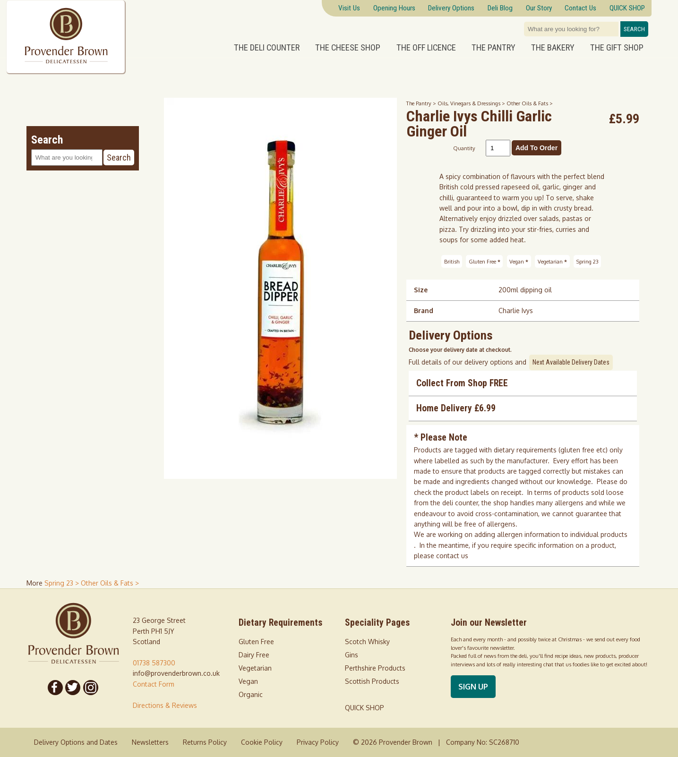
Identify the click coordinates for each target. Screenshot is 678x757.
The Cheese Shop (347, 48)
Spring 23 (587, 261)
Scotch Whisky (367, 642)
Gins (351, 655)
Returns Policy (205, 742)
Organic (251, 694)
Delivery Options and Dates (76, 742)
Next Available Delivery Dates (570, 362)
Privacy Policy (318, 742)
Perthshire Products (375, 668)
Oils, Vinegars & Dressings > (472, 103)
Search (634, 29)
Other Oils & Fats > (529, 103)
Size (421, 290)
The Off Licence (426, 48)
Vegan (518, 261)
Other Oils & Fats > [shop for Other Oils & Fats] (110, 583)
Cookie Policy (262, 742)
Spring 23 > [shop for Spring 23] (62, 583)
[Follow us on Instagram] (91, 687)
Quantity (464, 148)
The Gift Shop (617, 48)
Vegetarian (552, 261)
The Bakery (553, 48)
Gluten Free (484, 261)
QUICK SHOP (364, 708)
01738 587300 (154, 663)
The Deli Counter (267, 48)
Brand (423, 310)
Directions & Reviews (165, 705)
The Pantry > (422, 103)
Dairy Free (254, 655)
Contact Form (153, 684)
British (451, 261)
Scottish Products (372, 681)
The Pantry (493, 48)
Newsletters (150, 742)
